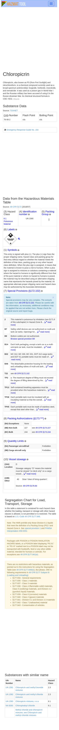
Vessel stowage (17, 459)
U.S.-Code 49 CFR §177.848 (27, 516)
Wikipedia (16, 99)
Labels (11, 229)
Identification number (28, 213)
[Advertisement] (29, 39)
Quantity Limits (15, 441)
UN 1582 (9, 694)
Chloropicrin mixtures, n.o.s (27, 701)
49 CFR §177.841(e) (29, 554)
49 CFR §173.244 (43, 432)
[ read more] (43, 332)
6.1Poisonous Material (8, 221)
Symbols (12, 250)
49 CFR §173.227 (43, 428)
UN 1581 (9, 687)
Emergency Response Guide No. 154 (23, 130)
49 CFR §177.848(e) (25, 570)
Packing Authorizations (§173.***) (25, 418)
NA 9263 (9, 705)
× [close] (53, 297)
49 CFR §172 (15, 207)
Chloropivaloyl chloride (25, 705)
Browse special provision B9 (23, 339)
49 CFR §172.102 (26, 303)
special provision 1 (33, 528)
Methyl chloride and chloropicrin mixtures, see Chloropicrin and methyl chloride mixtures (28, 712)
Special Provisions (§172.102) (23, 291)
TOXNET (14, 110)
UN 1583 (9, 701)
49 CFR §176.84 (30, 486)
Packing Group (48, 213)
